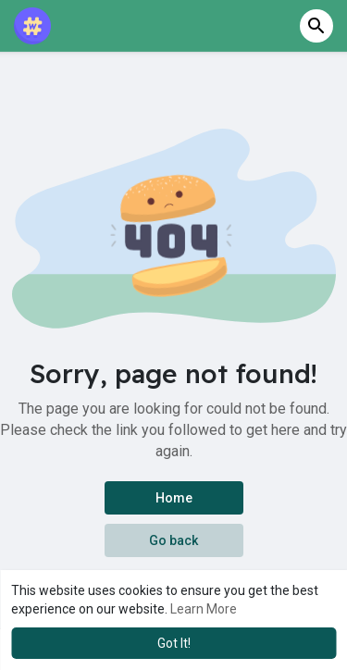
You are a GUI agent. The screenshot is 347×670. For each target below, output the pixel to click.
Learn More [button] (203, 609)
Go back (173, 540)
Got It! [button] (174, 643)
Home (173, 497)
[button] (316, 26)
